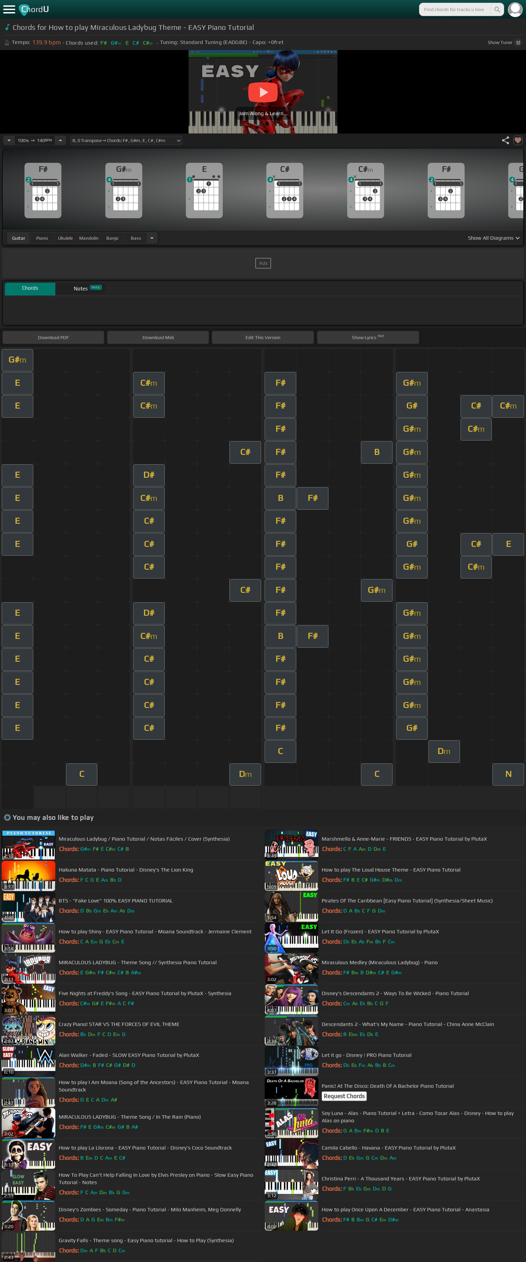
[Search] (497, 9)
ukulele (65, 238)
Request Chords (344, 1096)
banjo (112, 238)
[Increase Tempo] (60, 140)
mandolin (89, 238)
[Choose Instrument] (152, 238)
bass (136, 238)
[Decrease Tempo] (9, 140)
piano (42, 238)
